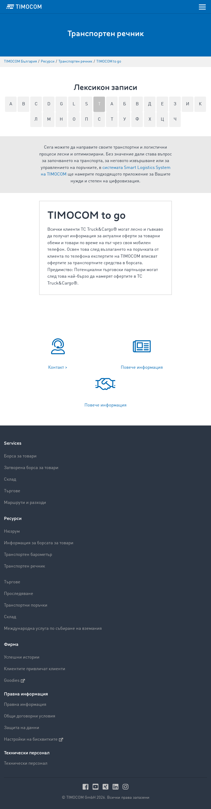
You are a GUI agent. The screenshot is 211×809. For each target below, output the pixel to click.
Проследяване (18, 594)
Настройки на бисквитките (33, 739)
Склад (10, 479)
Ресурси (13, 518)
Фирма (11, 644)
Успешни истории (21, 657)
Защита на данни (21, 728)
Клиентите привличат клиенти (34, 669)
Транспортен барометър (28, 554)
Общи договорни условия (29, 716)
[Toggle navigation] (202, 6)
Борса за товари (20, 456)
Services (12, 443)
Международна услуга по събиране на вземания (53, 628)
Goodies (14, 681)
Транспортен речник (24, 566)
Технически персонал (25, 763)
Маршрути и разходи (25, 502)
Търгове (12, 491)
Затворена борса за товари (31, 468)
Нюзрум (12, 531)
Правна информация (25, 704)
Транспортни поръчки (25, 605)
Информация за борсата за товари (38, 543)
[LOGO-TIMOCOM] (24, 6)
